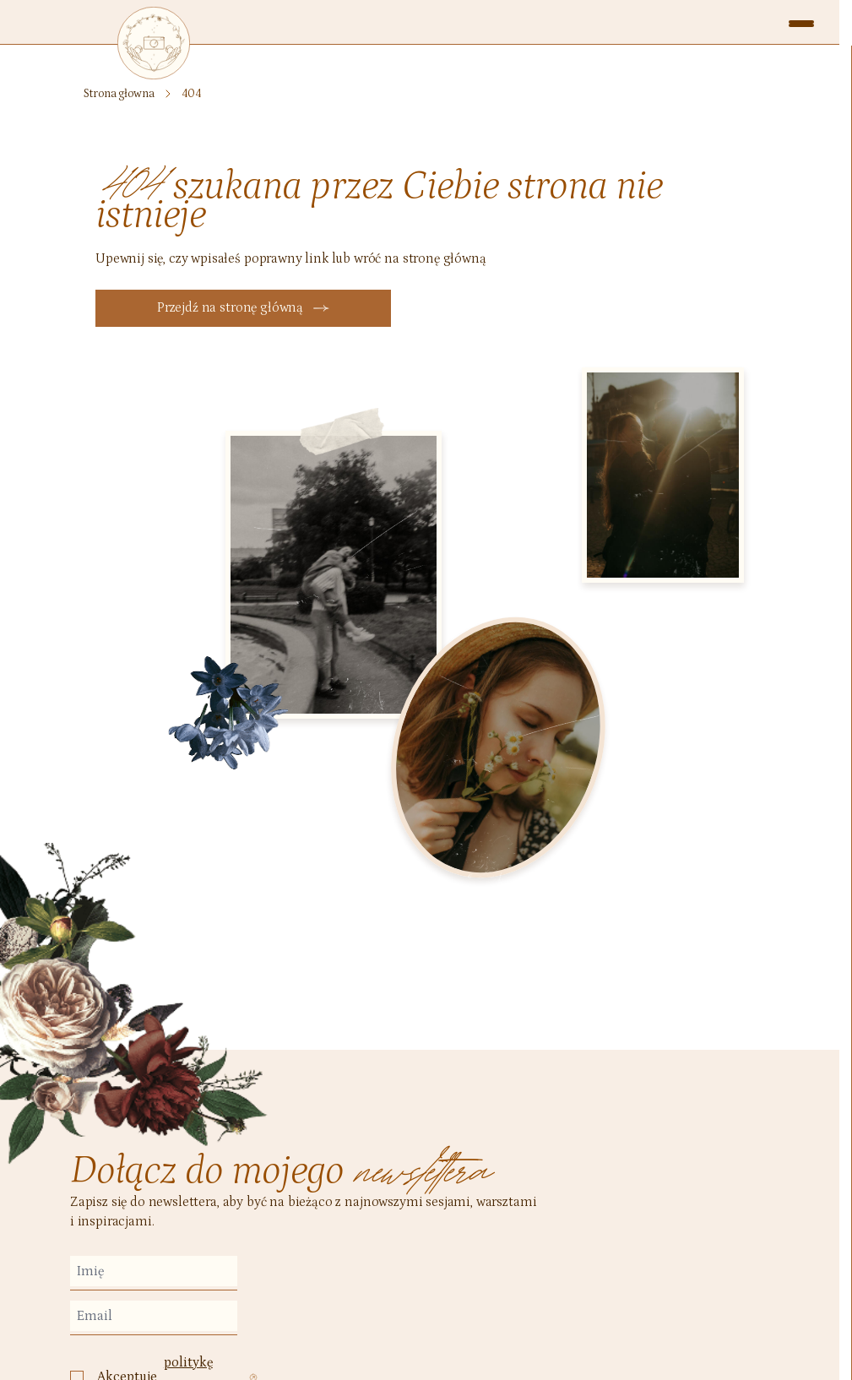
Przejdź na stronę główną (243, 307)
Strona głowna (119, 94)
